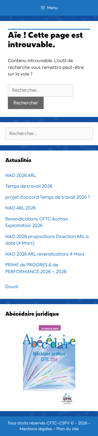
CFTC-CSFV (58, 423)
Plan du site (67, 429)
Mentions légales (36, 429)
